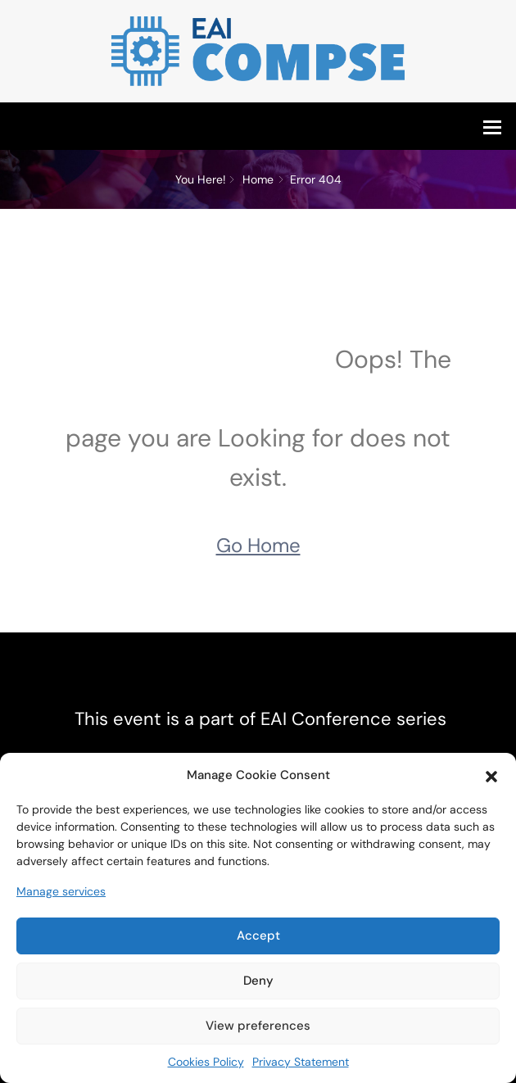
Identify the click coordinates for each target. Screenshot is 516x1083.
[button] (491, 775)
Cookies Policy (206, 1061)
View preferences (258, 1025)
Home (258, 179)
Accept (258, 935)
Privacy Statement (300, 1061)
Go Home (258, 545)
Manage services (61, 891)
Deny (258, 980)
